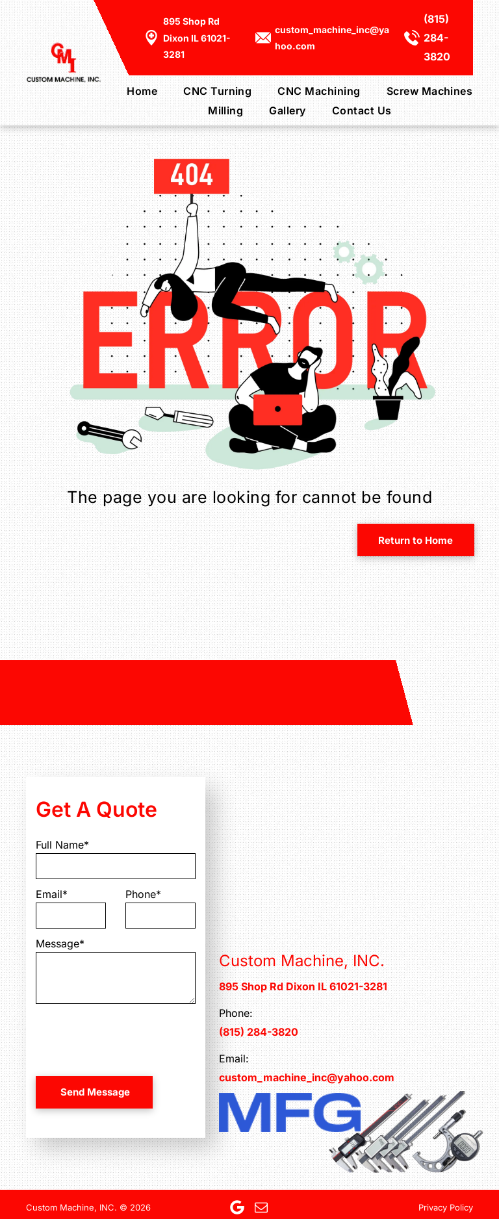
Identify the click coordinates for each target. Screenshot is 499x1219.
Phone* (143, 894)
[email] (261, 1207)
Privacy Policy (445, 1207)
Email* (52, 894)
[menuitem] (129, 90)
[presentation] (134, 1037)
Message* (60, 943)
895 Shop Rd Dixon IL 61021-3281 (197, 37)
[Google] (237, 1207)
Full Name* (62, 844)
